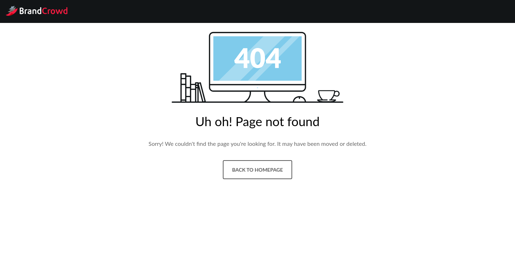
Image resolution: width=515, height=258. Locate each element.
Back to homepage (257, 170)
